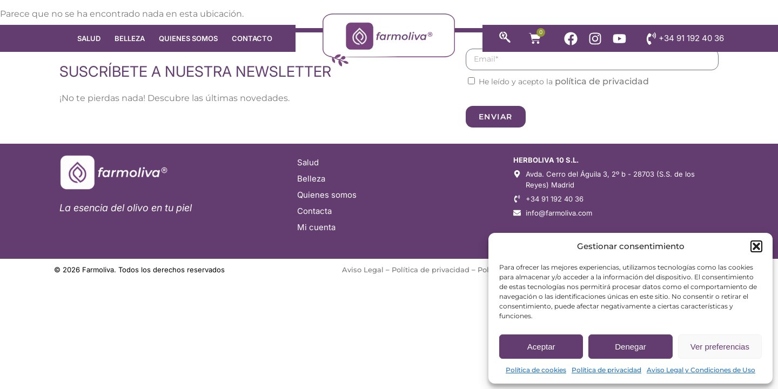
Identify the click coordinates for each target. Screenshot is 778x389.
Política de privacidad (606, 370)
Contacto (252, 38)
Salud (88, 38)
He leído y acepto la (564, 81)
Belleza (130, 38)
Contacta (314, 211)
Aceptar (541, 346)
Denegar (630, 346)
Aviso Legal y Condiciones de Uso (701, 370)
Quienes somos (188, 38)
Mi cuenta (316, 227)
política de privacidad (602, 81)
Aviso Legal (363, 269)
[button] (756, 246)
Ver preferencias (719, 346)
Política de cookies (536, 370)
